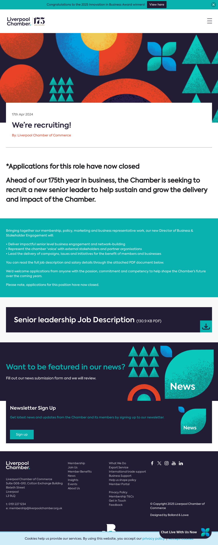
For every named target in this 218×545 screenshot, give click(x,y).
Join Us (72, 467)
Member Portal (119, 484)
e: (34, 508)
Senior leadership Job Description (113, 323)
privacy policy (153, 538)
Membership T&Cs (121, 496)
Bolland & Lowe (178, 515)
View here (156, 5)
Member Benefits (80, 471)
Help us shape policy (122, 480)
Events (72, 484)
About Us (74, 488)
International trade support (127, 471)
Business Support (120, 476)
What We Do (117, 463)
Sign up (22, 434)
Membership (76, 463)
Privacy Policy (118, 492)
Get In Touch (117, 500)
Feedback (116, 505)
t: (16, 504)
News (71, 476)
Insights (73, 480)
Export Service (118, 467)
